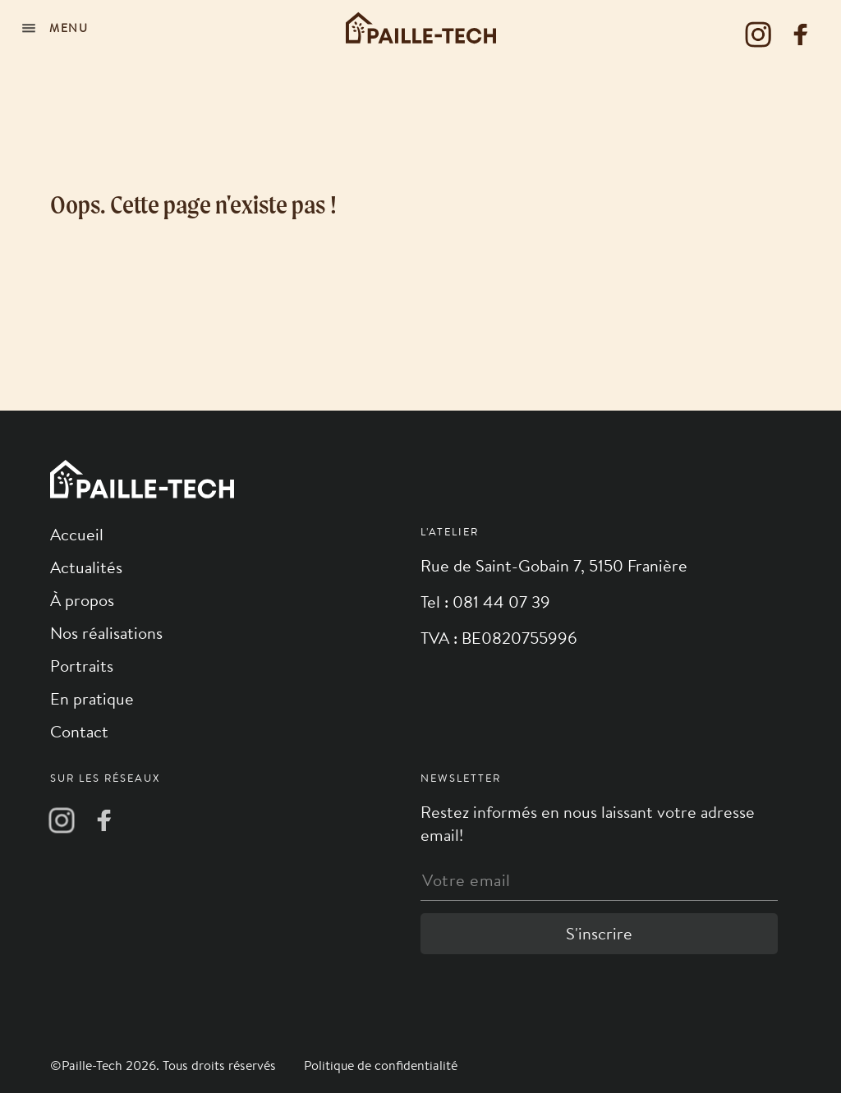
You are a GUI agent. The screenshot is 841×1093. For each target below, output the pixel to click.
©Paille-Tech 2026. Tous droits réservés (164, 1065)
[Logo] (421, 28)
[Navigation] (57, 28)
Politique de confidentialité (380, 1065)
